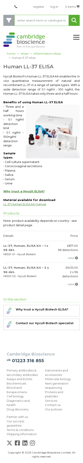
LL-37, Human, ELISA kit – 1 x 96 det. (25, 248)
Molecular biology (58, 379)
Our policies (53, 409)
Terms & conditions (20, 430)
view (73, 258)
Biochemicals (16, 383)
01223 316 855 (28, 360)
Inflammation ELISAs (47, 53)
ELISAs (24, 53)
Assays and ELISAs (19, 379)
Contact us (52, 405)
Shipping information (22, 434)
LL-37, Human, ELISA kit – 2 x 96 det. (26, 270)
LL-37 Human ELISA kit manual (24, 204)
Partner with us (17, 417)
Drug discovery (18, 409)
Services (51, 400)
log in (54, 6)
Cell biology (15, 396)
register (38, 6)
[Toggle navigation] (76, 37)
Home (11, 53)
